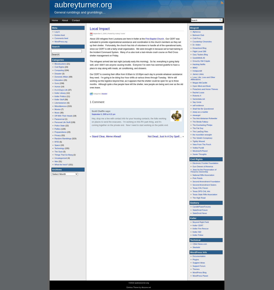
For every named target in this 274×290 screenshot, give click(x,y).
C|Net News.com (200, 244)
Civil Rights (59, 67)
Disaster (58, 74)
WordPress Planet (200, 276)
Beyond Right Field (201, 222)
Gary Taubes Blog (200, 55)
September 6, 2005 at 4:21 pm (103, 114)
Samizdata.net (199, 99)
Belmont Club (198, 35)
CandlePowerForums (202, 207)
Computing (59, 70)
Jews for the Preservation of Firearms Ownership (203, 171)
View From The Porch (202, 144)
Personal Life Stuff (62, 122)
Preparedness (61, 132)
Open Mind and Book (202, 86)
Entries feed (60, 35)
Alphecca (196, 32)
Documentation (199, 256)
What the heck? (61, 165)
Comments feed (61, 38)
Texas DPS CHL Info (201, 191)
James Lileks (198, 74)
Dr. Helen (197, 45)
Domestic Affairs (61, 77)
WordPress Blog (199, 272)
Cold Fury (197, 38)
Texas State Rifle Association (205, 194)
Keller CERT (198, 225)
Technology (59, 148)
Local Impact (100, 29)
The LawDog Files (200, 131)
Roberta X (197, 96)
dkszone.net (146, 287)
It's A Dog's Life (61, 90)
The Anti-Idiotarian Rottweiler (205, 118)
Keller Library (60, 93)
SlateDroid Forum (200, 210)
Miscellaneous (61, 106)
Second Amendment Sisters (204, 185)
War (56, 161)
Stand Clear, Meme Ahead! (106, 136)
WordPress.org (61, 42)
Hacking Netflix (199, 64)
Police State (60, 126)
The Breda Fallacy (200, 122)
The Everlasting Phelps (202, 125)
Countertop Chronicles (202, 42)
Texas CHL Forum (200, 188)
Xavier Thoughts (200, 154)
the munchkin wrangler (202, 135)
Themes (196, 269)
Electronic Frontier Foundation (205, 163)
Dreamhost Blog (199, 48)
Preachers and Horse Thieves (205, 89)
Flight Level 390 (199, 51)
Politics (58, 129)
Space (57, 145)
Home (55, 20)
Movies (58, 109)
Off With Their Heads (63, 116)
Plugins (196, 260)
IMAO (195, 68)
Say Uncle (197, 102)
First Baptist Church (154, 39)
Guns (57, 83)
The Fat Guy (198, 128)
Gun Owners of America (203, 166)
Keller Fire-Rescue (200, 229)
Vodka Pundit (198, 148)
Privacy (58, 135)
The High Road (199, 198)
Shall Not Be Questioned (203, 109)
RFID (57, 142)
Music (57, 113)
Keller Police (198, 235)
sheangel (196, 115)
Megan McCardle (200, 83)
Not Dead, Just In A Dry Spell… (165, 136)
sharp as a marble (200, 112)
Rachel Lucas (198, 92)
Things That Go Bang (64, 155)
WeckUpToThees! (200, 151)
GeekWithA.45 (199, 58)
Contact (76, 20)
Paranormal (59, 119)
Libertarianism (61, 103)
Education (59, 80)
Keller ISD (197, 232)
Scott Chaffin (98, 111)
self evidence (198, 105)
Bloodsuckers (60, 64)
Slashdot (196, 247)
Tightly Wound (199, 141)
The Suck (59, 152)
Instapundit (197, 71)
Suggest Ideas (199, 263)
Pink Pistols (198, 178)
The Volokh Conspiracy (202, 138)
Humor (57, 87)
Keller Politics (60, 96)
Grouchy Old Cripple (201, 61)
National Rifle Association (203, 175)
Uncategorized (61, 158)
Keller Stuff (59, 99)
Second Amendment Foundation (206, 182)
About (65, 20)
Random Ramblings (63, 138)
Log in (57, 32)
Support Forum (199, 266)
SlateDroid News (200, 213)
